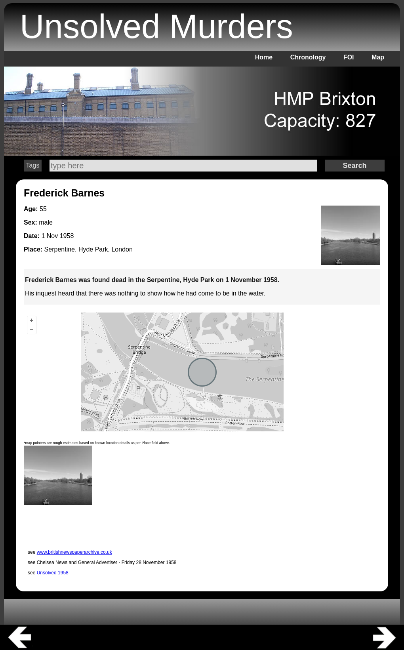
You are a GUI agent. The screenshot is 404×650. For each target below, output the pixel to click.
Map (378, 57)
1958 (67, 236)
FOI (348, 57)
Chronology (308, 57)
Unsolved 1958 (53, 573)
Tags (33, 165)
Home (264, 57)
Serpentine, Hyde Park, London (88, 249)
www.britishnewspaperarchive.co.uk (74, 552)
